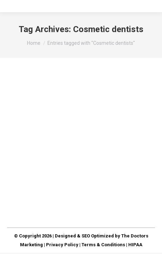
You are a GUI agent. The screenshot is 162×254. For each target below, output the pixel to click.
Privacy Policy (62, 244)
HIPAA (135, 244)
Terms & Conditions (103, 244)
